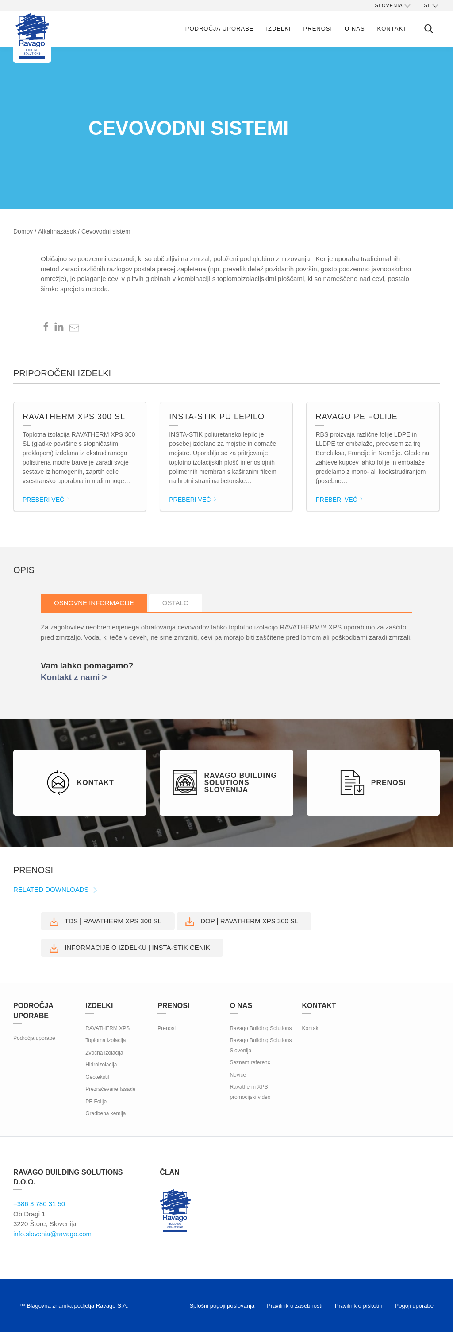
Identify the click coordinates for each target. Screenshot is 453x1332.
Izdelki (278, 28)
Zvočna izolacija (104, 1053)
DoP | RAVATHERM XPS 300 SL (241, 921)
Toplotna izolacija (105, 1040)
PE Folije (96, 1101)
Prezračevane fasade (110, 1089)
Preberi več (47, 499)
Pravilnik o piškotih (359, 1305)
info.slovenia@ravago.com (52, 1234)
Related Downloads (56, 889)
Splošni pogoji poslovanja (221, 1305)
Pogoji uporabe (414, 1305)
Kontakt (392, 28)
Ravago (175, 1210)
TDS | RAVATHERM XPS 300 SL (105, 921)
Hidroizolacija (101, 1065)
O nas (355, 28)
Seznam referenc (250, 1062)
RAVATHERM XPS (107, 1028)
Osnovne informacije (94, 602)
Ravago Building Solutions (261, 1028)
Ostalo (175, 602)
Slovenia (393, 5)
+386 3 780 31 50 (39, 1203)
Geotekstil (97, 1077)
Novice (238, 1075)
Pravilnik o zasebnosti (294, 1305)
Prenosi (318, 28)
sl (432, 5)
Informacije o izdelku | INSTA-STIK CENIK (130, 948)
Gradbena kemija (105, 1113)
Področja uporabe (219, 28)
